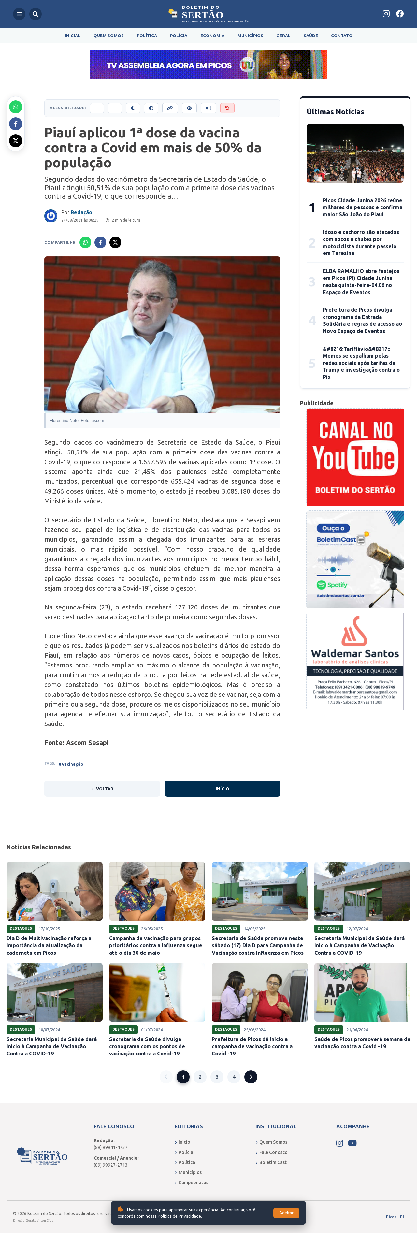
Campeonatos (191, 1182)
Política (147, 35)
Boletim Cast (271, 1162)
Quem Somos (108, 35)
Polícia (178, 35)
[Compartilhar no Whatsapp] (15, 106)
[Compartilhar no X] (15, 140)
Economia (212, 35)
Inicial (72, 35)
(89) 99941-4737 (111, 1147)
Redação (81, 212)
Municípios (250, 35)
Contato (341, 35)
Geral (283, 35)
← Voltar (102, 788)
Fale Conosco (271, 1152)
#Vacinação (70, 764)
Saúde (311, 35)
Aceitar (286, 1213)
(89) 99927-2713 (111, 1165)
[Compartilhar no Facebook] (15, 123)
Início (222, 788)
